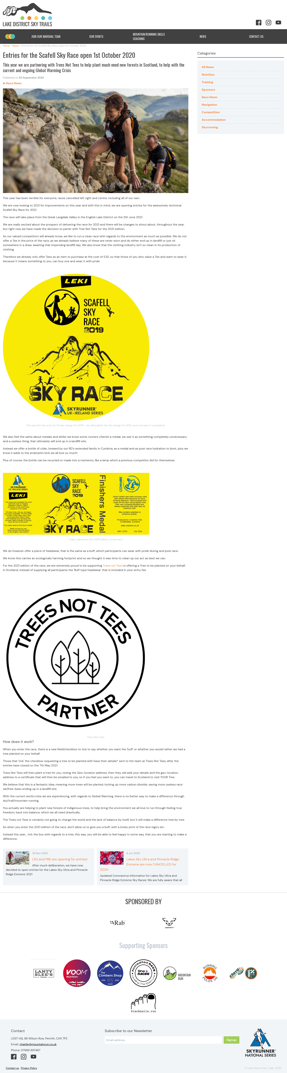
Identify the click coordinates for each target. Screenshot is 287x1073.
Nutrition (208, 75)
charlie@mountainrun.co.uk (38, 1044)
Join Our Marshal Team (45, 36)
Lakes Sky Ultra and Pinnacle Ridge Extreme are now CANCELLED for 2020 (139, 864)
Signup (231, 1040)
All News (208, 67)
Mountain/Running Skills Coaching (152, 36)
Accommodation (214, 120)
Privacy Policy (29, 1068)
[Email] (163, 1040)
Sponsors (208, 90)
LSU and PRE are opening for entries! (59, 859)
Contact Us (259, 36)
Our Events (99, 36)
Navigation (209, 105)
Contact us (12, 1068)
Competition (211, 112)
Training (207, 82)
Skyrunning (210, 127)
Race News (209, 97)
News (206, 36)
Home (6, 45)
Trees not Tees (113, 566)
